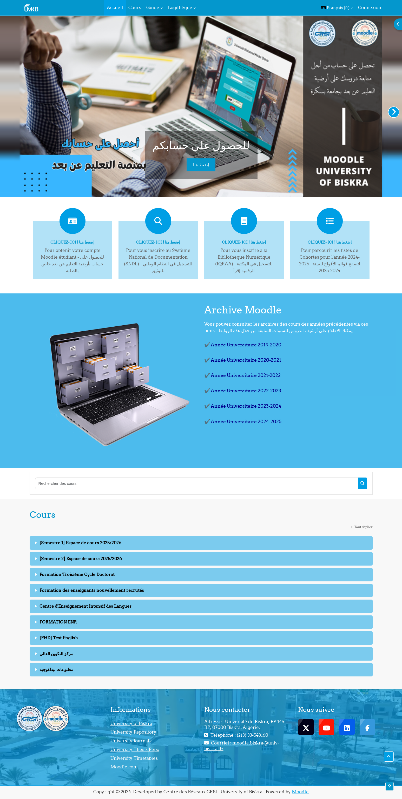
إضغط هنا (201, 165)
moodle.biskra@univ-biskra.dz (241, 745)
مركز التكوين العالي (56, 653)
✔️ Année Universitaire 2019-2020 (242, 345)
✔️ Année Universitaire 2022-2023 (242, 391)
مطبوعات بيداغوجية (56, 669)
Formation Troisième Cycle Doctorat (77, 574)
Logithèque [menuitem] (180, 7)
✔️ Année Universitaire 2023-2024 (242, 406)
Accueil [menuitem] (115, 7)
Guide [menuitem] (152, 7)
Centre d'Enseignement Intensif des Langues (85, 606)
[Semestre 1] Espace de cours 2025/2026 (80, 542)
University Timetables (134, 758)
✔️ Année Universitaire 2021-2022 (242, 375)
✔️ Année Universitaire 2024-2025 (242, 422)
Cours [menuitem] (134, 7)
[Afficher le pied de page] (389, 786)
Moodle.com (124, 767)
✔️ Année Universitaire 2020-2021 (242, 360)
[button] (337, 8)
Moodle (300, 792)
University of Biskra (131, 723)
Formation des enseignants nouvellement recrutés (91, 590)
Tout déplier (363, 527)
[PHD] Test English (58, 637)
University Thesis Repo (134, 749)
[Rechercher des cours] (196, 483)
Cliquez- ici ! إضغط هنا (72, 242)
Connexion (369, 7)
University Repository (133, 732)
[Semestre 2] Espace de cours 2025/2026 (80, 558)
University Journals (130, 741)
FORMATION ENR (58, 622)
